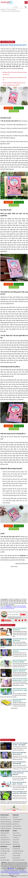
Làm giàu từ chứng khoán (6, 826)
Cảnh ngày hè (3, 835)
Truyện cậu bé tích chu (5, 839)
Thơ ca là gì (19, 607)
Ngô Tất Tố (3, 844)
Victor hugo (3, 837)
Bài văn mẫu (3, 857)
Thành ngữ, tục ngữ (17, 835)
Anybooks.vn (3, 9)
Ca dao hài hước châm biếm (18, 860)
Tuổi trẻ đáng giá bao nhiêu (9, 607)
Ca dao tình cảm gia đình (6, 828)
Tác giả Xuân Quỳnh (5, 833)
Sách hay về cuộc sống (5, 819)
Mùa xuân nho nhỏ (17, 853)
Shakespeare (8, 844)
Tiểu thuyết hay (4, 817)
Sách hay (19, 606)
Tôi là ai (7, 837)
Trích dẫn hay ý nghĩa (5, 851)
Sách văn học (16, 817)
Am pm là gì (3, 842)
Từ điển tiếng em (16, 821)
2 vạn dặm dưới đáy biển (18, 851)
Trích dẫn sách (16, 837)
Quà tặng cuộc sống (5, 848)
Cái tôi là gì (5, 608)
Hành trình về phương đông (6, 824)
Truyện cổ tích (16, 839)
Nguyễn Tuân (15, 824)
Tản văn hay (11, 608)
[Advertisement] (14, 26)
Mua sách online (16, 844)
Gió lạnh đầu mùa (16, 848)
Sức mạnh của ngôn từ (17, 819)
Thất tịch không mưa (17, 828)
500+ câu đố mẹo (16, 857)
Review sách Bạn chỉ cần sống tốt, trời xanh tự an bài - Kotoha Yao (20, 690)
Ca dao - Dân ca (16, 833)
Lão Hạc (7, 842)
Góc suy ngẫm (4, 853)
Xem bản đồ (22, 869)
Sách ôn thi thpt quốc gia (6, 821)
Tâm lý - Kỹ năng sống (12, 9)
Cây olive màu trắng (5, 860)
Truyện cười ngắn (16, 855)
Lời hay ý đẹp (15, 842)
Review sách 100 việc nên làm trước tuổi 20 (11, 11)
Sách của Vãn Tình (17, 826)
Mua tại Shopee (14, 111)
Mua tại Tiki (8, 108)
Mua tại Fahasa (19, 108)
